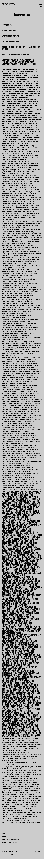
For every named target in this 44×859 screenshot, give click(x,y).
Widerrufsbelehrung (9, 842)
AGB (4, 833)
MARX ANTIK (8, 4)
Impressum (6, 836)
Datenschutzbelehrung (10, 839)
